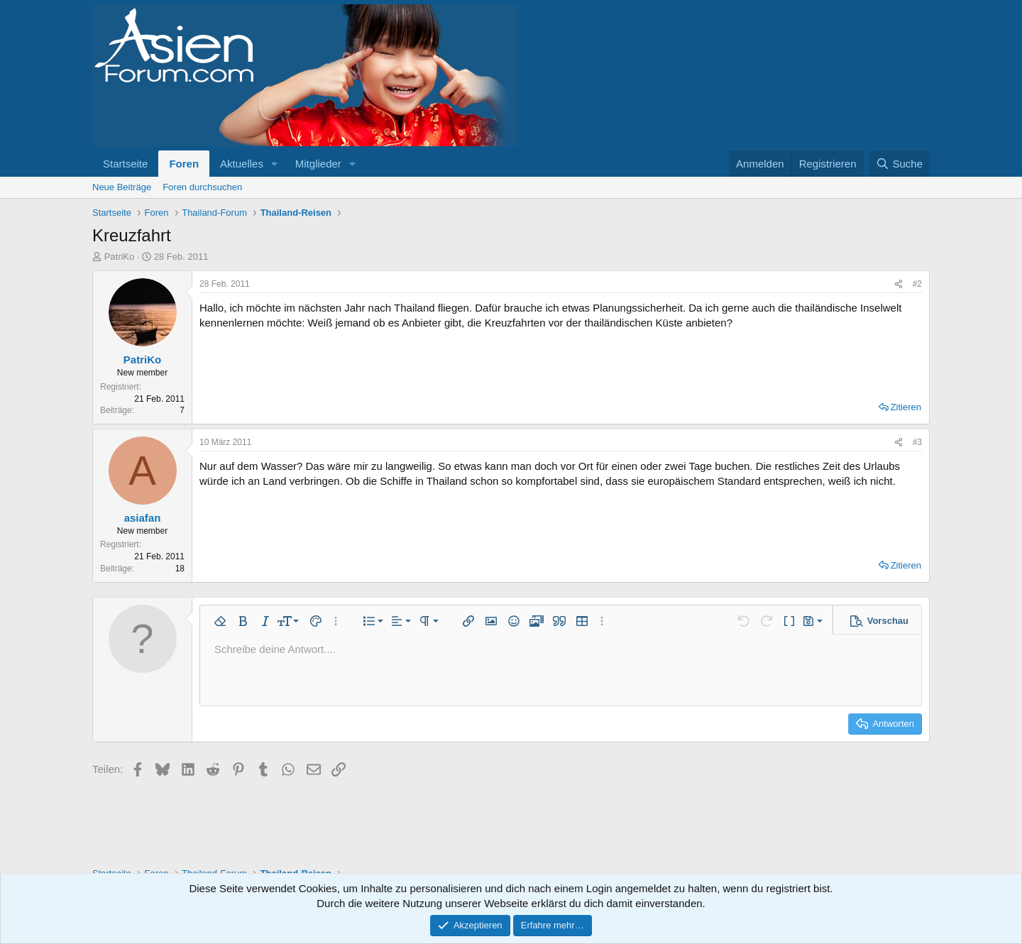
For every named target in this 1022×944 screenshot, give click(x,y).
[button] (275, 163)
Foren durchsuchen (202, 187)
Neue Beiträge (121, 187)
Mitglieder (318, 164)
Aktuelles (241, 164)
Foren (184, 164)
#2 (917, 284)
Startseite (125, 164)
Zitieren (906, 407)
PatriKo (119, 256)
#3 (917, 442)
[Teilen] (898, 284)
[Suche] (899, 163)
